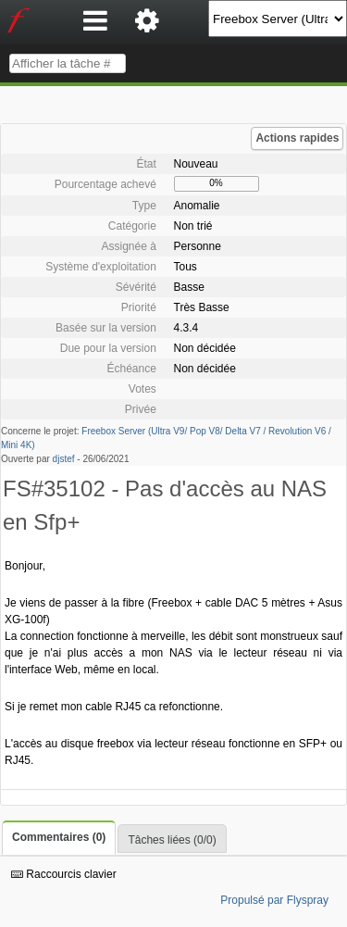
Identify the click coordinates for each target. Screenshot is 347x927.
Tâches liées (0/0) (172, 839)
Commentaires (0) (58, 837)
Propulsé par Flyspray (274, 900)
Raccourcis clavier (64, 874)
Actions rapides (297, 138)
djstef (64, 459)
